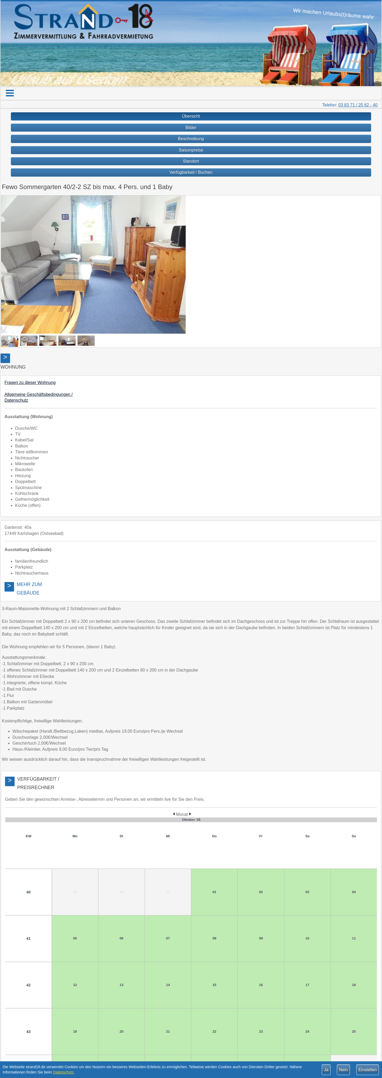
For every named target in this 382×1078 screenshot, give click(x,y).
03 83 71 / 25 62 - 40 (357, 105)
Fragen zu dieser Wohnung (30, 382)
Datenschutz (63, 1072)
